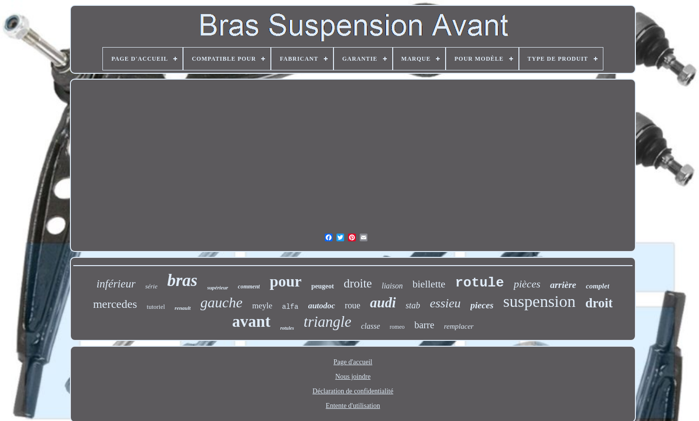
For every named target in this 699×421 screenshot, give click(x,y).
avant (251, 321)
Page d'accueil (352, 362)
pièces (527, 284)
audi (383, 302)
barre (424, 325)
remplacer (459, 326)
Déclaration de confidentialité (353, 391)
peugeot (322, 286)
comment (249, 286)
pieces (481, 305)
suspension (539, 301)
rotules (287, 328)
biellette (429, 284)
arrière (563, 285)
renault (183, 308)
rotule (479, 282)
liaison (392, 286)
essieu (445, 303)
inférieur (116, 284)
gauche (221, 302)
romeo (397, 326)
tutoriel (156, 306)
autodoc (321, 305)
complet (597, 286)
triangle (327, 321)
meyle (262, 305)
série (151, 286)
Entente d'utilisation (353, 405)
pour (285, 281)
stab (413, 305)
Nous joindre (353, 376)
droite (358, 283)
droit (599, 303)
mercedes (115, 304)
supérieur (217, 287)
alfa (290, 307)
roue (352, 305)
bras (182, 280)
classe (370, 326)
